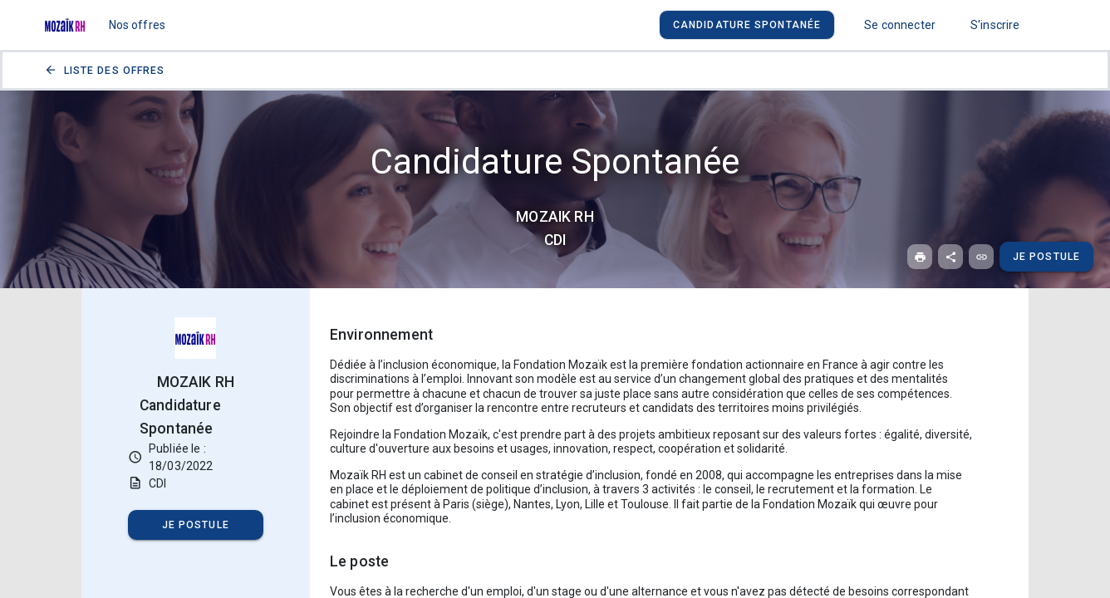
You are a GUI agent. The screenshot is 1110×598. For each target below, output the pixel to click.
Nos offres (137, 25)
